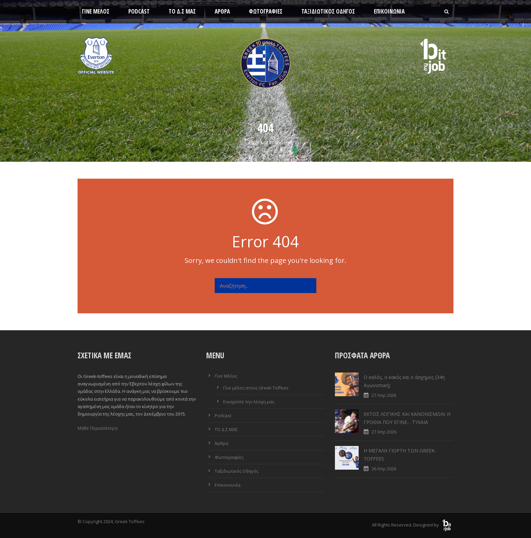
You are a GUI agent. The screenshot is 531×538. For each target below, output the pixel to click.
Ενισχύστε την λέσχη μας (248, 402)
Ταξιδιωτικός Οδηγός (328, 11)
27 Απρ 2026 (383, 395)
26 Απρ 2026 (383, 469)
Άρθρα (222, 11)
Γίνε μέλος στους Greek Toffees (256, 388)
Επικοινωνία (389, 11)
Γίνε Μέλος (95, 11)
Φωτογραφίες (265, 11)
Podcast (139, 11)
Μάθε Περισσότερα (98, 428)
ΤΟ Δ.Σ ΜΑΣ (182, 11)
